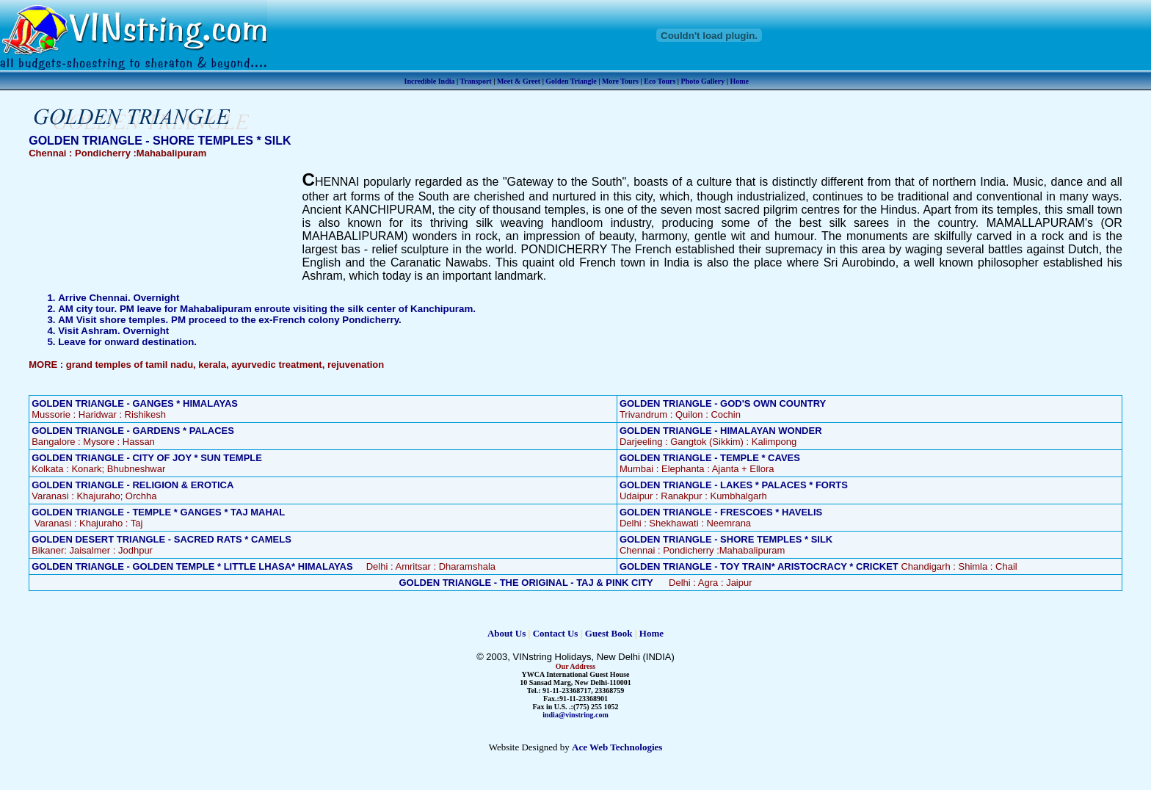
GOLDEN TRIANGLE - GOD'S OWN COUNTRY (723, 403)
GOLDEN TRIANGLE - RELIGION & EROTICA (132, 484)
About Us (506, 633)
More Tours (620, 81)
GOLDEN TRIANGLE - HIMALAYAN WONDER (721, 430)
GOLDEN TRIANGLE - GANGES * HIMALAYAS (135, 403)
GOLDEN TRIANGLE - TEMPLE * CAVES (710, 457)
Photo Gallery (703, 81)
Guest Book (609, 633)
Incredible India (429, 81)
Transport (476, 81)
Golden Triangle (570, 81)
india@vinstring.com (575, 715)
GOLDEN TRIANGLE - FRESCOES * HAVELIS (721, 512)
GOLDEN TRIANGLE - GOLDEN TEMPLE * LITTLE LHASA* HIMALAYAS (192, 566)
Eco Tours (659, 81)
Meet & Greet (518, 81)
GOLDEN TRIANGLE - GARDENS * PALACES (133, 430)
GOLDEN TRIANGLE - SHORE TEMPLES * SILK (726, 539)
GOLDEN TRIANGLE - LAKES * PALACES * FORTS (734, 484)
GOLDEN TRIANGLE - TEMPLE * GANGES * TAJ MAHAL (158, 512)
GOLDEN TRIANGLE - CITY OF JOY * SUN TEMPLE (147, 457)
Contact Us (555, 633)
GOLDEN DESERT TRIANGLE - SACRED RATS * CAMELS (161, 539)
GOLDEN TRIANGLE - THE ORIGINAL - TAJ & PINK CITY (526, 582)
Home (739, 81)
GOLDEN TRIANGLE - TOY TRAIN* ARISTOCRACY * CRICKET (759, 566)
